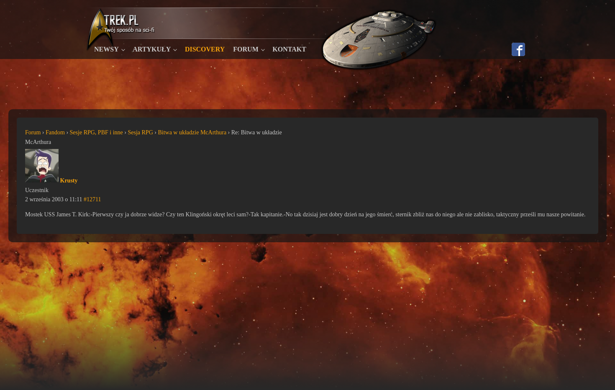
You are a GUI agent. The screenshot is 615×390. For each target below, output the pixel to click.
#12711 (92, 199)
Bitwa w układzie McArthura (192, 132)
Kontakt (289, 49)
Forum (245, 49)
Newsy (106, 49)
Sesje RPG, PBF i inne (96, 132)
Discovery (205, 49)
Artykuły (152, 49)
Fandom (55, 132)
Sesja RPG (140, 132)
